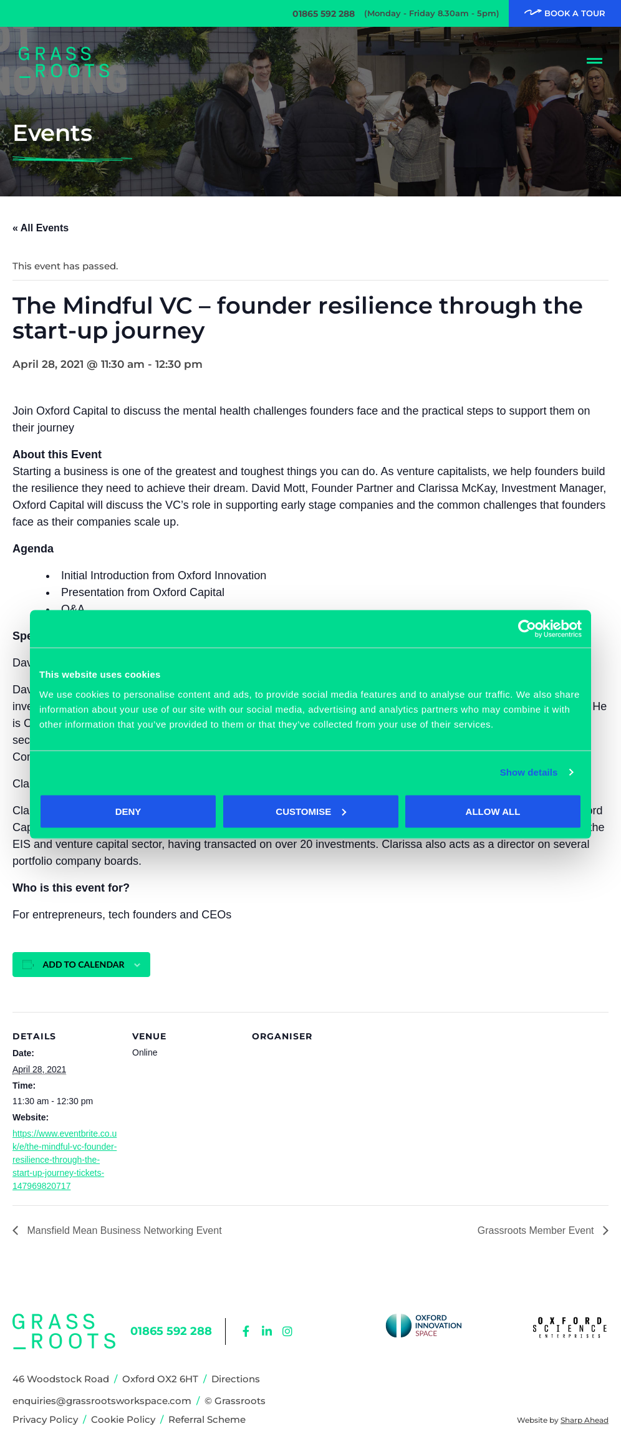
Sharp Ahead (585, 1420)
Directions (235, 1379)
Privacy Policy (45, 1419)
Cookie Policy (123, 1419)
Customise (311, 811)
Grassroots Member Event (537, 1230)
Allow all (493, 811)
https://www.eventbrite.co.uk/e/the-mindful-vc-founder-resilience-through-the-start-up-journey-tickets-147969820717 (64, 1160)
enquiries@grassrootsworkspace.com (101, 1401)
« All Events (40, 228)
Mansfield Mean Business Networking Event (123, 1230)
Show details (529, 772)
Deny (128, 811)
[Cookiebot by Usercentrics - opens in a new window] (527, 629)
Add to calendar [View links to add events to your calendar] (84, 964)
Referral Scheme (207, 1419)
